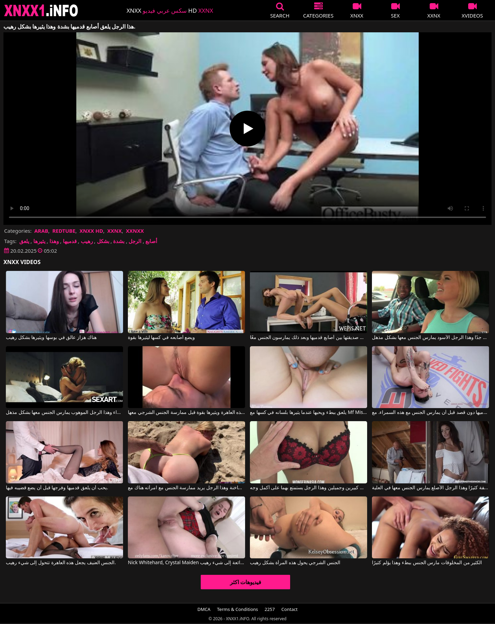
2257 (270, 609)
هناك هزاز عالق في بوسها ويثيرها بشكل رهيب (51, 337)
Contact (290, 609)
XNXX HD (91, 230)
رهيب (87, 241)
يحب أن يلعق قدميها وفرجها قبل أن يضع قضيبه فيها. (57, 488)
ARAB (41, 230)
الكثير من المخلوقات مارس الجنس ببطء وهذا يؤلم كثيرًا (427, 563)
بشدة (118, 241)
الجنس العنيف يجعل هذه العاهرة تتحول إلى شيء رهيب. (61, 563)
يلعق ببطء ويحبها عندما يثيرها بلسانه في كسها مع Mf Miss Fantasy (308, 412)
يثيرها (39, 241)
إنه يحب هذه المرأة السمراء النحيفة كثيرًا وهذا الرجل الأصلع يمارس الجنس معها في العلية (430, 488)
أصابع (151, 241)
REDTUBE (63, 230)
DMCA (203, 609)
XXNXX (135, 230)
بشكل (103, 241)
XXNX (114, 230)
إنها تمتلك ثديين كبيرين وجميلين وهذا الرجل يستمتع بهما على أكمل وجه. (308, 488)
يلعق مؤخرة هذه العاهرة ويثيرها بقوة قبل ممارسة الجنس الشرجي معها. (186, 412)
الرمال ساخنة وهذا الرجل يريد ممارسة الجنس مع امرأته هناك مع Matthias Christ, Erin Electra (186, 488)
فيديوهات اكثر (245, 582)
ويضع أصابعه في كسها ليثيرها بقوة (161, 337)
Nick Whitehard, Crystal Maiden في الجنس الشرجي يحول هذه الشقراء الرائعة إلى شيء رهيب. (186, 563)
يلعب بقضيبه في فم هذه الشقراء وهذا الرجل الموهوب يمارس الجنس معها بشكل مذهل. (64, 412)
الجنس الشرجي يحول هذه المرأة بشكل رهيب (295, 563)
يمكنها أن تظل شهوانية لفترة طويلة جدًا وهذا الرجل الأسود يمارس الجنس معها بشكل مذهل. (430, 337)
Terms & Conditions (237, 609)
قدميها (70, 241)
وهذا (54, 241)
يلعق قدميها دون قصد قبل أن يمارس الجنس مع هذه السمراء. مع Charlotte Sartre (430, 412)
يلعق (24, 241)
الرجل (135, 241)
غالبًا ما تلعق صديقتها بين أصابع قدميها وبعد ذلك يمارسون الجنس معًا (308, 337)
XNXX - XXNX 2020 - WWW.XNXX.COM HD (41, 10)
